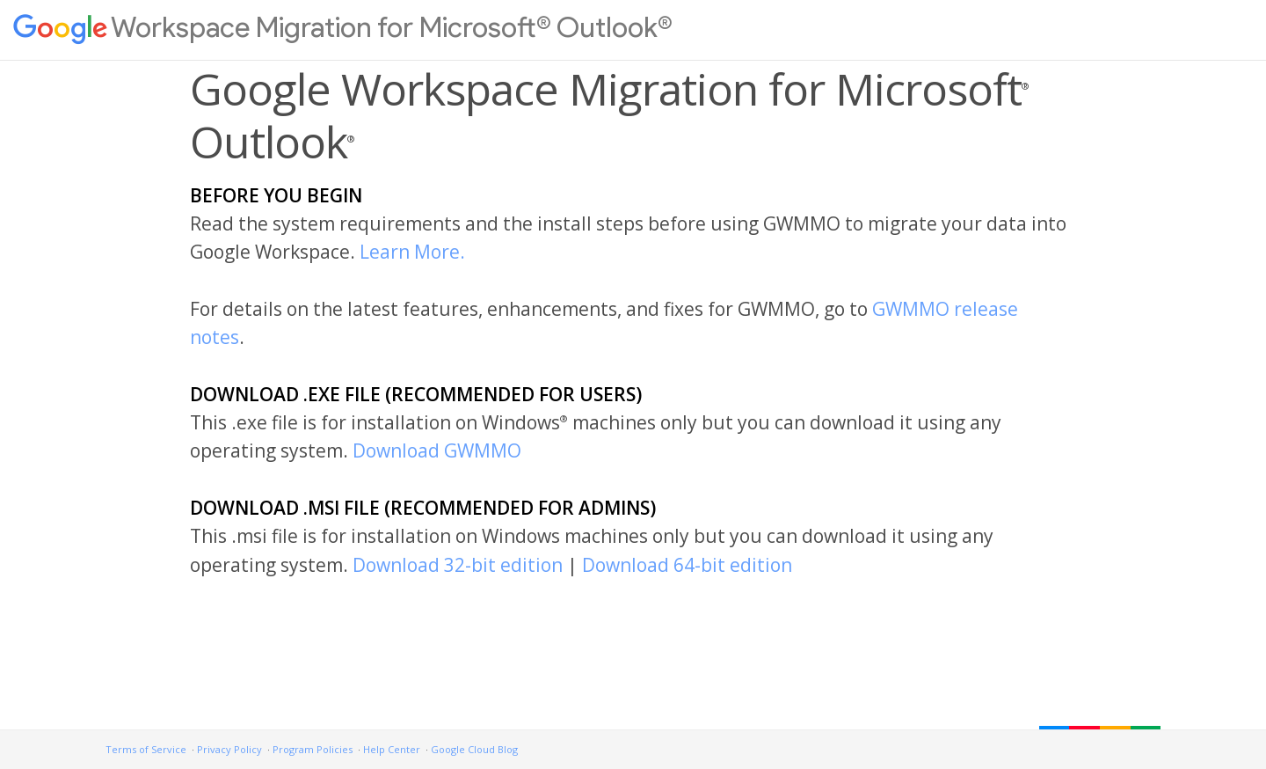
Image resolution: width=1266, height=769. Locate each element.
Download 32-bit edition (458, 565)
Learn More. (412, 251)
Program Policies (313, 749)
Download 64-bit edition (687, 565)
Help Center (391, 749)
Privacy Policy (229, 749)
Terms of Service (146, 749)
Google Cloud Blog (474, 749)
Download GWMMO (437, 450)
